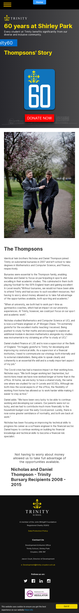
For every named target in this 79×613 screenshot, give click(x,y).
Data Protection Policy (38, 531)
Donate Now (39, 118)
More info (29, 610)
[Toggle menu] (7, 5)
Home (39, 2)
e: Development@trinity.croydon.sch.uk (38, 565)
